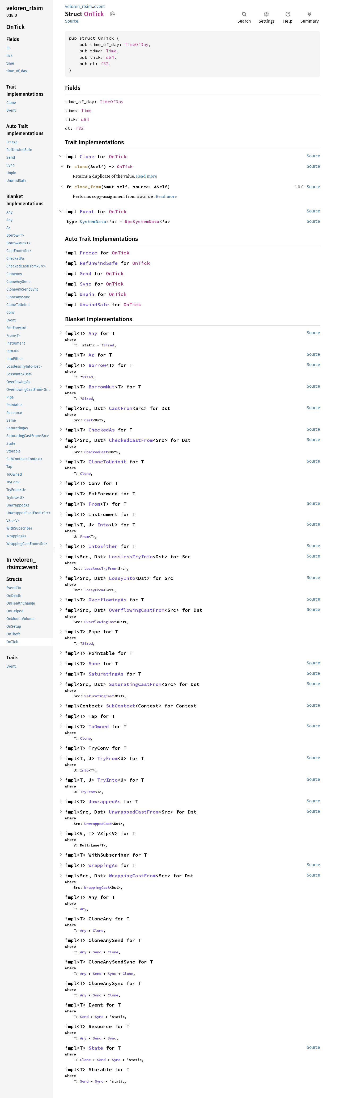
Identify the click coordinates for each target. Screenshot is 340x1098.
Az (91, 355)
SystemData (93, 221)
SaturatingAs (106, 674)
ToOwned (98, 726)
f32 (105, 63)
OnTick (117, 156)
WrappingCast (97, 887)
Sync (85, 284)
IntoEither (103, 546)
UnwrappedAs (104, 801)
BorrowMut (101, 387)
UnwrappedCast (98, 823)
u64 (110, 57)
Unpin (87, 294)
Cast (88, 420)
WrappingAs (103, 865)
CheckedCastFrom (131, 440)
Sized (108, 345)
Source (71, 21)
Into (103, 525)
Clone (87, 156)
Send (85, 273)
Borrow (97, 365)
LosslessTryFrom (100, 568)
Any (92, 333)
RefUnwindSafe (99, 263)
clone (81, 166)
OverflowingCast (100, 621)
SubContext (120, 706)
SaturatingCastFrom (135, 684)
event (99, 6)
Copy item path (112, 13)
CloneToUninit (107, 462)
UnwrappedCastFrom (134, 812)
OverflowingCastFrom (136, 610)
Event (87, 211)
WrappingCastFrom (132, 876)
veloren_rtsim (78, 6)
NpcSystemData (142, 221)
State (95, 1048)
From (94, 504)
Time (111, 50)
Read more (146, 176)
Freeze (88, 253)
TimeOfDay (136, 44)
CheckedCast (96, 452)
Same (94, 663)
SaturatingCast (99, 696)
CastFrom (120, 408)
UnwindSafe (94, 304)
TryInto (107, 780)
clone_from (87, 186)
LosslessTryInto (131, 557)
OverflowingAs (107, 600)
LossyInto (122, 578)
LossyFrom (93, 590)
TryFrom (107, 758)
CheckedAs (101, 430)
